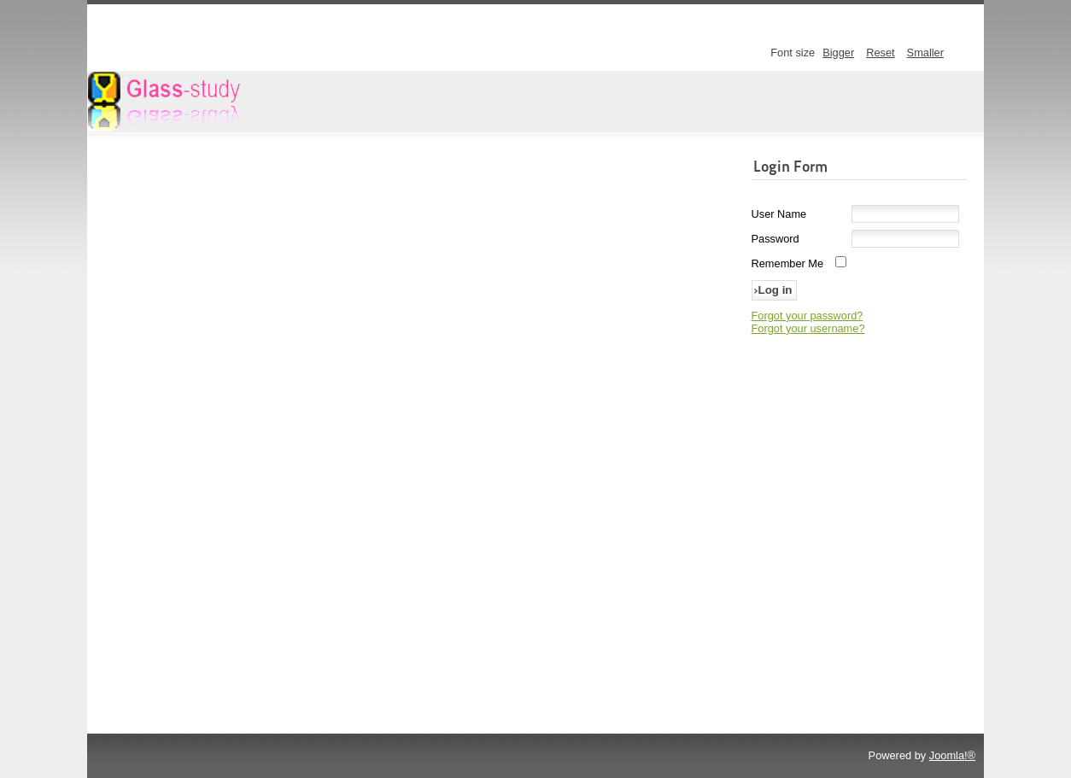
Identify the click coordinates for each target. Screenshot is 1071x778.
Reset (880, 52)
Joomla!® (952, 755)
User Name (779, 214)
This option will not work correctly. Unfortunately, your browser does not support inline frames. (414, 426)
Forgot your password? (807, 315)
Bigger (838, 52)
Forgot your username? (808, 328)
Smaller (925, 52)
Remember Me (788, 263)
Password (775, 238)
